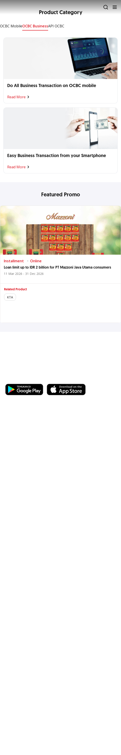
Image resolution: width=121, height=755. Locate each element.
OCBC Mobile (11, 26)
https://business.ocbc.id (69, 379)
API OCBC (56, 26)
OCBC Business (35, 26)
